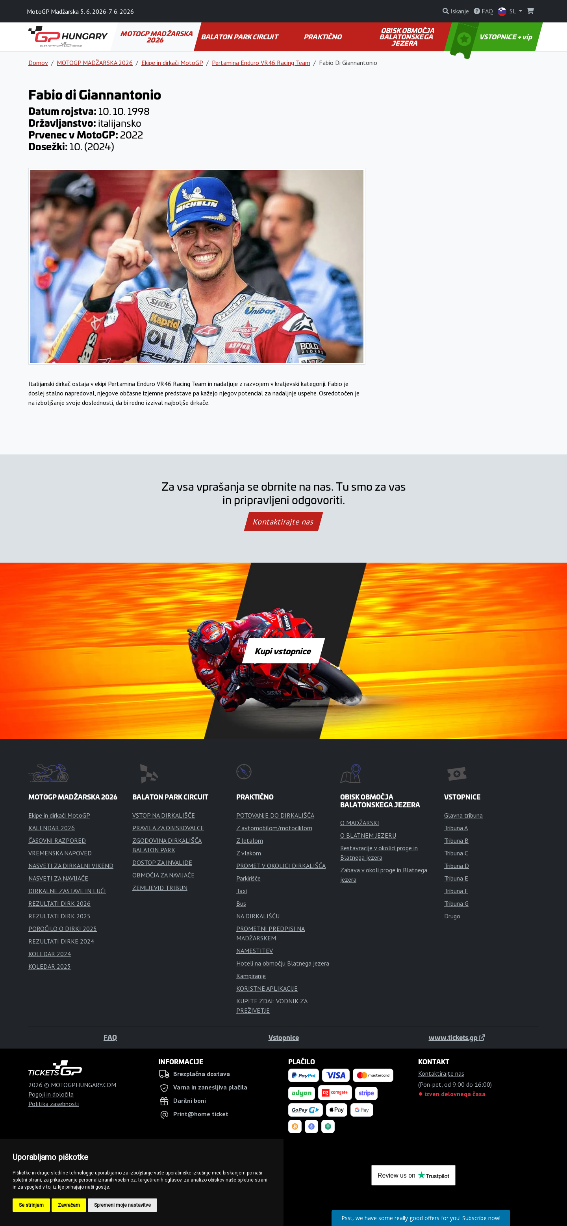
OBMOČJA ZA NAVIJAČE (163, 875)
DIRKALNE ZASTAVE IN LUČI (67, 891)
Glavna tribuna (463, 815)
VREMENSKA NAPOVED (60, 853)
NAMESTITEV (254, 951)
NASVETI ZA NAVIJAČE (58, 878)
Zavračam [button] (69, 1205)
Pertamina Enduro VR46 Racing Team (261, 62)
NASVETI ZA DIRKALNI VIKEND (70, 866)
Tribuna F (456, 891)
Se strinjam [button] (31, 1205)
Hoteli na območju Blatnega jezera (282, 963)
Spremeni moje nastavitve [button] (122, 1205)
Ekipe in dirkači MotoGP (172, 62)
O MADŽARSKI (359, 823)
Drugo (452, 916)
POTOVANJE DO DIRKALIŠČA (275, 815)
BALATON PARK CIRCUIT (239, 36)
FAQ (110, 1037)
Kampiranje (251, 976)
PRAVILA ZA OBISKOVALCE (168, 828)
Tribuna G (456, 903)
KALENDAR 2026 (51, 828)
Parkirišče (248, 878)
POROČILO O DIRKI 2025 (62, 928)
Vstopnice (284, 1037)
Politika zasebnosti (53, 1104)
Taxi (241, 891)
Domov (38, 62)
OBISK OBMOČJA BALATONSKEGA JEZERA (408, 37)
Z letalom (249, 840)
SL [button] (507, 11)
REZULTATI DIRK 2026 (59, 903)
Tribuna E (456, 878)
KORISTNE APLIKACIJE (267, 988)
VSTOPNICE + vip (492, 36)
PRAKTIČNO (323, 36)
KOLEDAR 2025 (49, 966)
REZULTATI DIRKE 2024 (61, 941)
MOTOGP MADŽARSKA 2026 (157, 36)
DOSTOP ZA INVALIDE (162, 862)
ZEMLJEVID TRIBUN (159, 888)
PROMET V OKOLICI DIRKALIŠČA (281, 866)
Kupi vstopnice (283, 651)
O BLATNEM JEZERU (368, 835)
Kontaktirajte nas (283, 522)
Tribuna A (456, 828)
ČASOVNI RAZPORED (57, 840)
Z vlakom (248, 853)
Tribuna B (456, 840)
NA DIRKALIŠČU (258, 916)
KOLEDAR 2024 (49, 954)
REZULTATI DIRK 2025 (59, 916)
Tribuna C (456, 853)
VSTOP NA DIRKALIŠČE (163, 815)
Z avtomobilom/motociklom (274, 828)
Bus (241, 903)
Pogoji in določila (51, 1094)
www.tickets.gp (457, 1037)
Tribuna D (456, 866)
